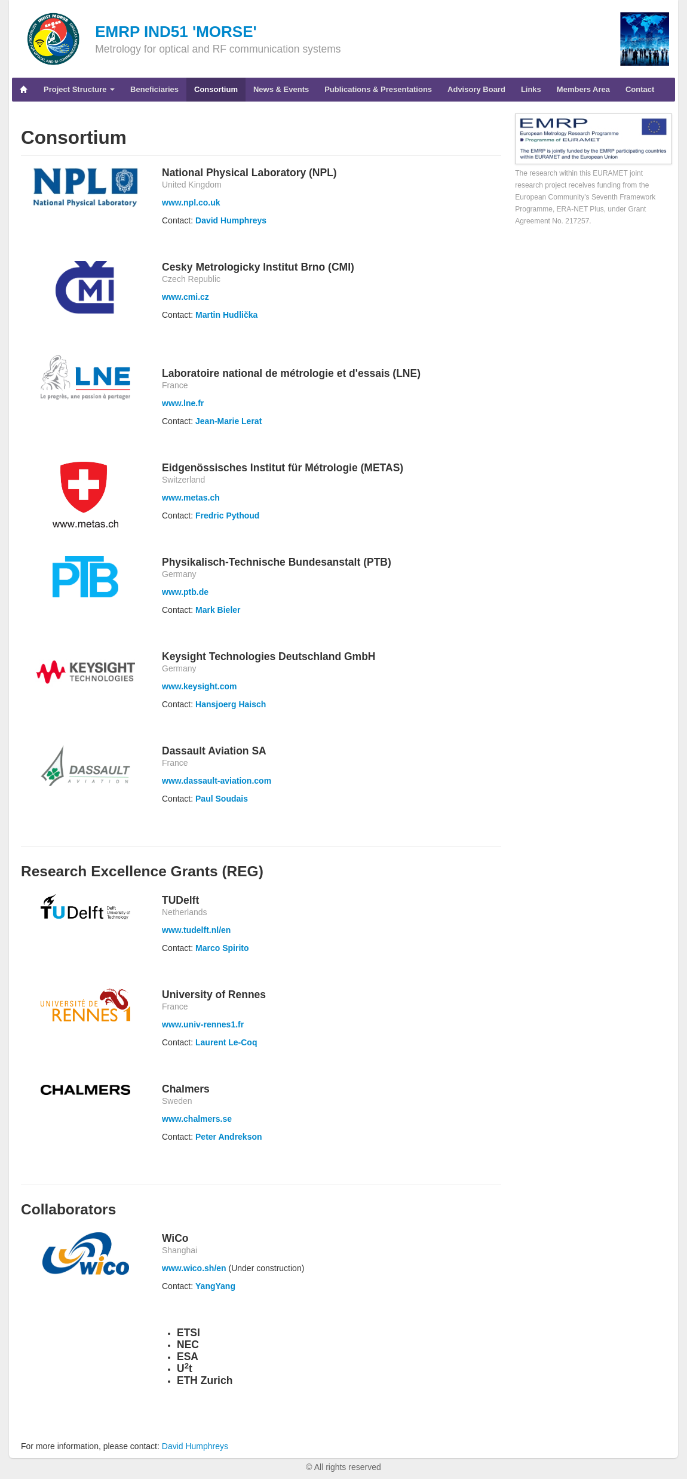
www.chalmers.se (197, 1119)
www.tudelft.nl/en (196, 930)
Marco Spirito (222, 948)
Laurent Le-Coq (226, 1042)
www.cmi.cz (185, 297)
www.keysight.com (199, 686)
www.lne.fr (183, 403)
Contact (639, 89)
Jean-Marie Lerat (228, 421)
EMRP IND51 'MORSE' (176, 32)
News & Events (281, 89)
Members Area (583, 89)
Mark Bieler (217, 610)
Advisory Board (476, 89)
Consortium (216, 89)
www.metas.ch (191, 497)
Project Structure (79, 89)
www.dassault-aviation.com (216, 780)
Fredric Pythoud (227, 515)
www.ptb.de (185, 592)
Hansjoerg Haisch (230, 704)
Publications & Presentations (378, 89)
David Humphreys (230, 220)
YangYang (215, 1286)
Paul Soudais (221, 798)
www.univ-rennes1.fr (203, 1024)
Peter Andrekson (228, 1137)
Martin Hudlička (226, 315)
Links (531, 89)
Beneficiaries (154, 89)
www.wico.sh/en (194, 1268)
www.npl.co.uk (191, 202)
